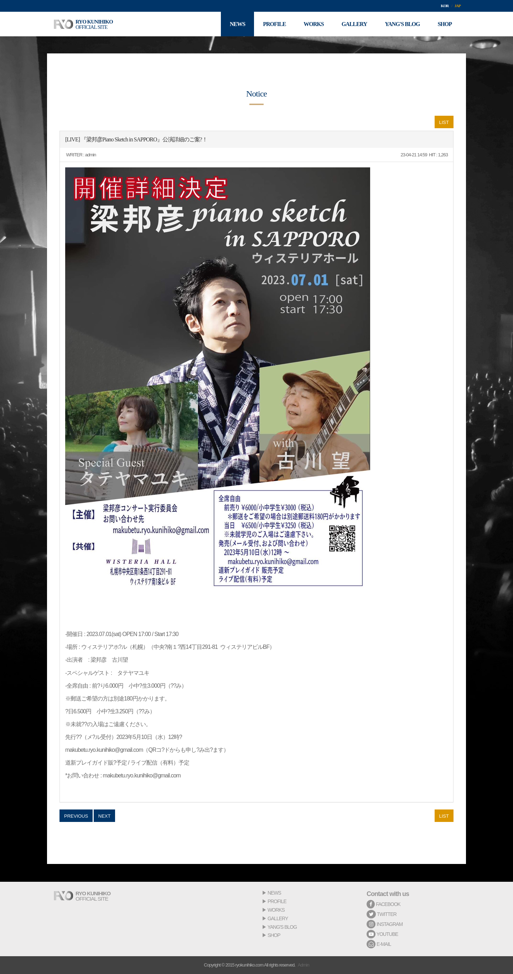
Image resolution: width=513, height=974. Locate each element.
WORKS (276, 910)
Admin (303, 965)
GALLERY (278, 918)
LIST (444, 122)
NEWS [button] (237, 24)
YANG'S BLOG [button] (402, 24)
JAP (458, 6)
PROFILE (277, 901)
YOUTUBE (382, 934)
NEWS (274, 893)
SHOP (274, 935)
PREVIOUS (76, 816)
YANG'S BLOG (282, 927)
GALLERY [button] (354, 24)
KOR (445, 6)
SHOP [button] (444, 24)
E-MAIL (379, 944)
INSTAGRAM (385, 924)
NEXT (104, 816)
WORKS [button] (313, 24)
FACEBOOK (383, 904)
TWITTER (382, 914)
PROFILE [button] (274, 24)
